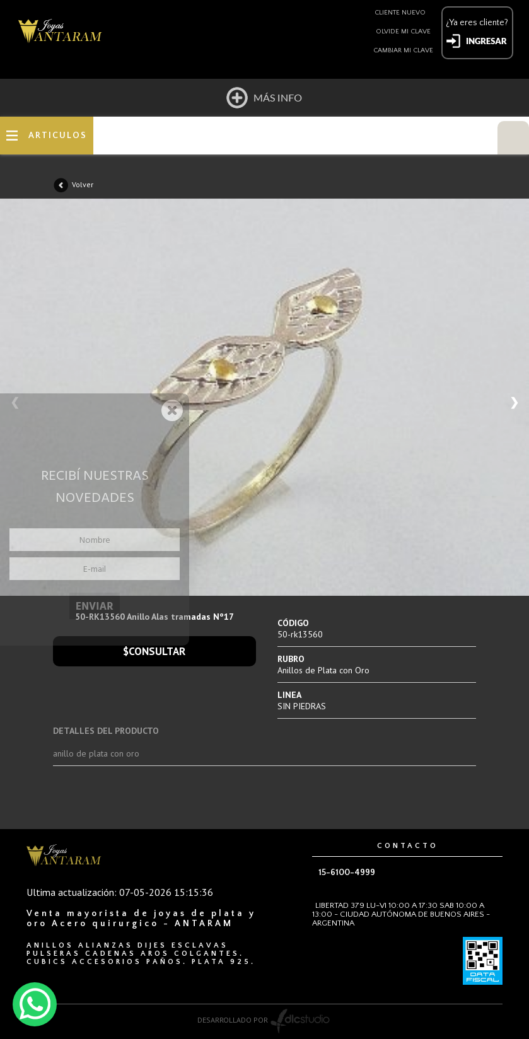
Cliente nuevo (400, 12)
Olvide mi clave (403, 31)
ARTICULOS (57, 136)
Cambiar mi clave (403, 50)
